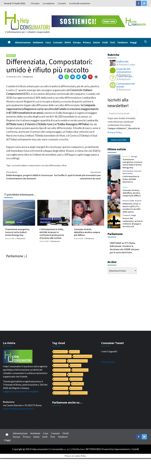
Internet (57, 219)
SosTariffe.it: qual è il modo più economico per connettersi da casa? (77, 175)
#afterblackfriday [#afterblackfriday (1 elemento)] (80, 370)
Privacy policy (108, 361)
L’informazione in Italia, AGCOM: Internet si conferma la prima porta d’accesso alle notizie (52, 233)
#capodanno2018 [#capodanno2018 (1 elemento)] (61, 383)
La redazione (48, 3)
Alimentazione (23, 42)
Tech (112, 42)
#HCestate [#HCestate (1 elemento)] (76, 388)
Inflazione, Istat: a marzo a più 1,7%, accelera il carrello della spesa (132, 207)
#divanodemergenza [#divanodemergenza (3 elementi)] (83, 356)
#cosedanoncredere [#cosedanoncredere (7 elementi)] (62, 356)
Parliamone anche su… (67, 402)
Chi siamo (35, 3)
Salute (96, 42)
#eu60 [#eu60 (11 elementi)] (74, 351)
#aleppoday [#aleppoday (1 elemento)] (60, 374)
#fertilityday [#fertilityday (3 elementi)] (60, 361)
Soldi (105, 42)
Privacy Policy (114, 132)
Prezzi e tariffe (128, 201)
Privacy (87, 42)
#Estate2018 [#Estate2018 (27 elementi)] (60, 351)
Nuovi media (45, 222)
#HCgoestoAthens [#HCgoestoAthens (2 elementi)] (62, 370)
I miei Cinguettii (109, 351)
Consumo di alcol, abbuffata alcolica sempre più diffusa (87, 232)
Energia (19, 222)
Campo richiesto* (117, 128)
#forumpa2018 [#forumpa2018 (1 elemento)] (61, 388)
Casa (48, 42)
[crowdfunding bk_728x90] (99, 20)
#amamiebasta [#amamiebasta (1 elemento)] (61, 379)
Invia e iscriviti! (118, 139)
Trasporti (126, 215)
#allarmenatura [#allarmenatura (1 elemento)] (76, 374)
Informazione (45, 219)
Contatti (62, 3)
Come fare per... (125, 76)
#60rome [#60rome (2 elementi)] (76, 365)
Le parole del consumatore (123, 70)
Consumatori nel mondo (125, 85)
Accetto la (133, 128)
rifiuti (64, 165)
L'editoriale (122, 61)
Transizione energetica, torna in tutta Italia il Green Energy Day (17, 232)
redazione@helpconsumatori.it (18, 408)
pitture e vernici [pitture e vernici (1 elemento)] (61, 393)
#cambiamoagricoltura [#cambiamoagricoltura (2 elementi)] (77, 361)
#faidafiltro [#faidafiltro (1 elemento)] (77, 383)
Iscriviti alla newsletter (79, 3)
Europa (77, 42)
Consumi (57, 42)
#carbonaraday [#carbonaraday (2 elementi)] (61, 365)
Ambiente (38, 42)
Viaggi (133, 42)
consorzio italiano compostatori (26, 165)
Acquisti (138, 201)
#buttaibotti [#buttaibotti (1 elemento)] (76, 379)
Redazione (28, 77)
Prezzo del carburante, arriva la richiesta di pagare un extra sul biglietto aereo (133, 223)
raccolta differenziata (51, 165)
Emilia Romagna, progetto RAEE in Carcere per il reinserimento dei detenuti (30, 175)
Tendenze (122, 42)
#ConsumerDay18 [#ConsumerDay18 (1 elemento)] (79, 393)
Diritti (68, 42)
